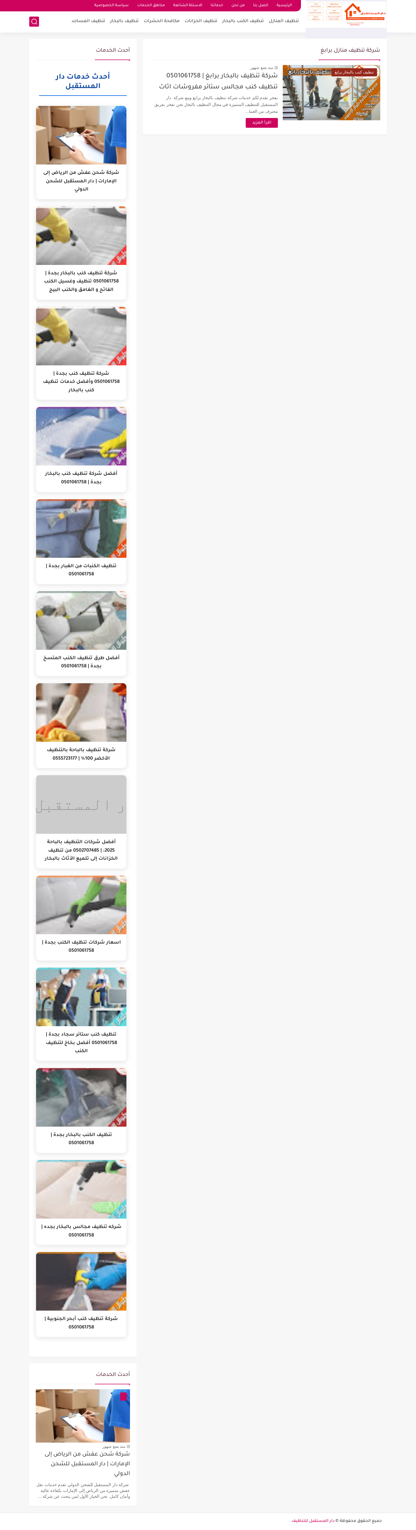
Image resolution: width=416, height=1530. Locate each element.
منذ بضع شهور (261, 67)
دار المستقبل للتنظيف (313, 1521)
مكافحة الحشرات (162, 21)
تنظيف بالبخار (124, 21)
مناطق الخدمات (151, 6)
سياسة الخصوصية (111, 6)
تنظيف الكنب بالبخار (243, 21)
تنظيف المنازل (284, 21)
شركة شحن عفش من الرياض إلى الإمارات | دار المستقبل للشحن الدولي (87, 1465)
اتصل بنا (260, 6)
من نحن (238, 6)
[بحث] (34, 22)
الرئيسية (284, 6)
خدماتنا (217, 6)
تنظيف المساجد (88, 21)
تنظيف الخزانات (201, 21)
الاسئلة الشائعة (187, 6)
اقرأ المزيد (261, 123)
